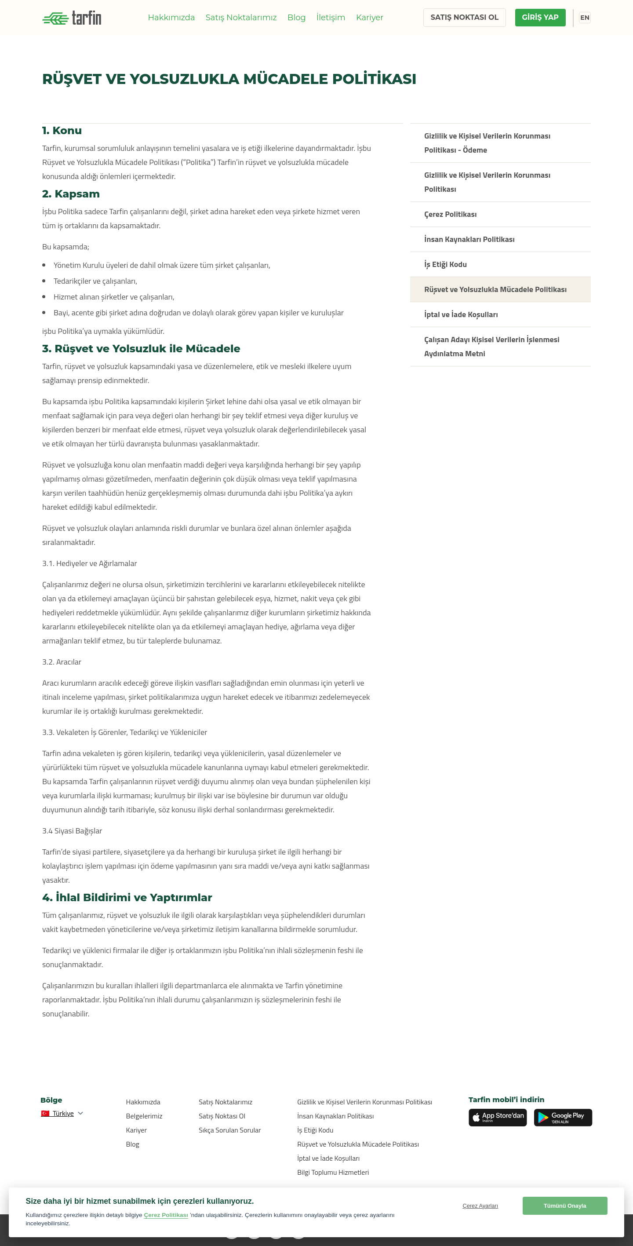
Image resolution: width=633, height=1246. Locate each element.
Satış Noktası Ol (222, 1116)
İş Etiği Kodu (315, 1130)
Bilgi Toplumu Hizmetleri (333, 1172)
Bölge (51, 1100)
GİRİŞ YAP (540, 17)
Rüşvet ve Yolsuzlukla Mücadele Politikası (358, 1144)
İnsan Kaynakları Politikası (335, 1116)
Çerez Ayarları (480, 1205)
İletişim (331, 17)
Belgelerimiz (144, 1116)
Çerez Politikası (166, 1215)
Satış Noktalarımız (241, 17)
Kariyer (370, 17)
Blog (296, 17)
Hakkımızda (171, 17)
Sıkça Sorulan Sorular (230, 1130)
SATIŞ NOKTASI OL (464, 17)
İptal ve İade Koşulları (328, 1158)
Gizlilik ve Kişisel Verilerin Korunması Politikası (364, 1101)
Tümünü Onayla (565, 1205)
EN (584, 18)
